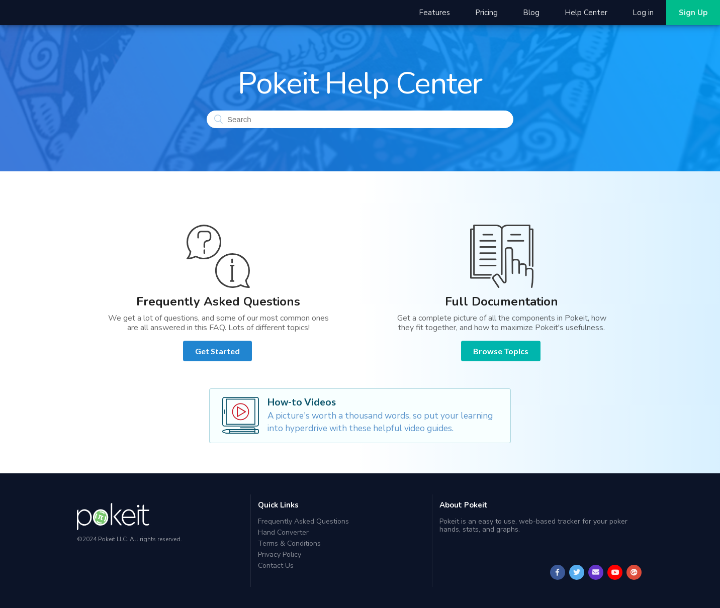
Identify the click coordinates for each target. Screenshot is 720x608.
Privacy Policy (279, 554)
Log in (643, 13)
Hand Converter (283, 532)
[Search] (360, 119)
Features (434, 13)
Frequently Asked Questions (303, 522)
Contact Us (276, 565)
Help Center (586, 13)
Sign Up (693, 13)
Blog (531, 13)
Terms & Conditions (289, 543)
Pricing (486, 13)
